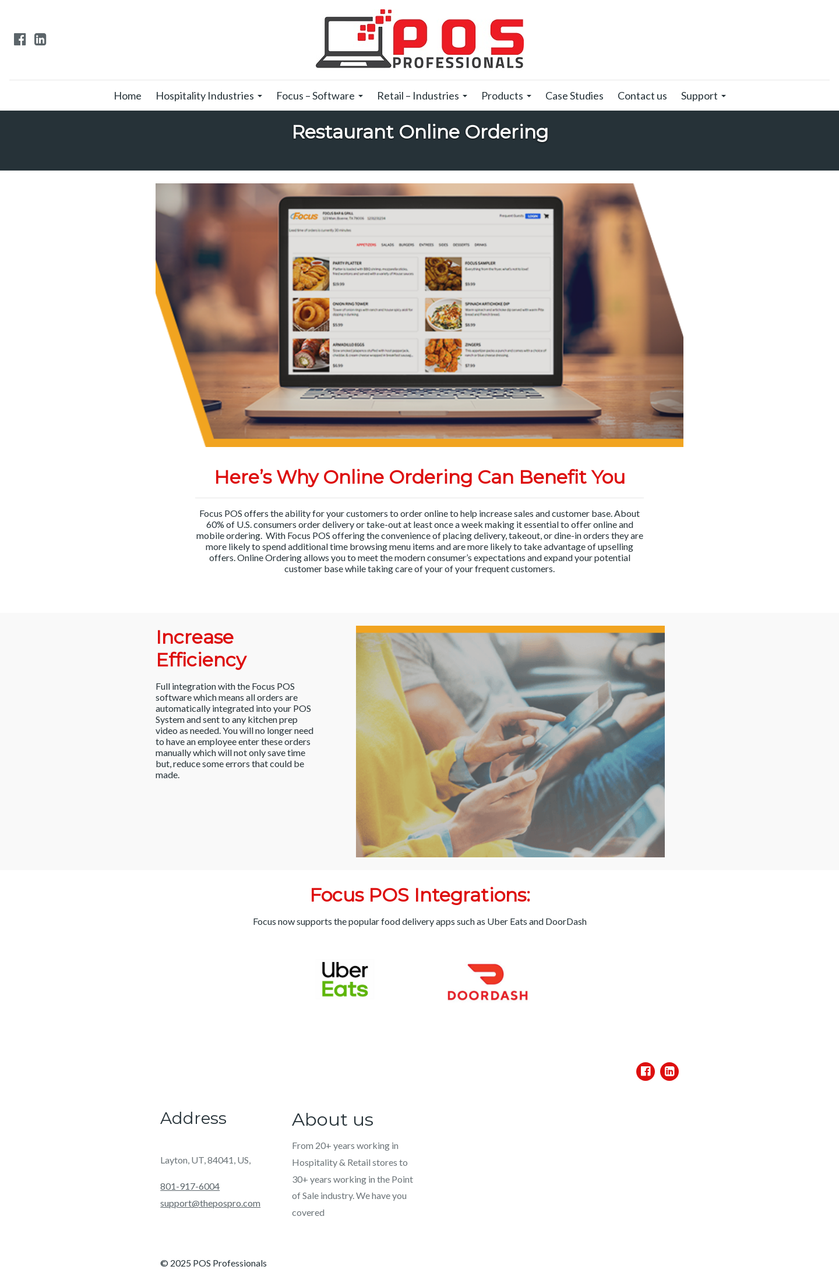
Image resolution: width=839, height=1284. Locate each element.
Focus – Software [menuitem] (315, 95)
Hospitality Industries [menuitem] (205, 95)
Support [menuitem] (699, 95)
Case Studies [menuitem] (574, 95)
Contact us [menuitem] (642, 95)
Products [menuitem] (502, 95)
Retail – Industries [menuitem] (418, 95)
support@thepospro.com (210, 1202)
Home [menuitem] (128, 95)
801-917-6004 (190, 1185)
